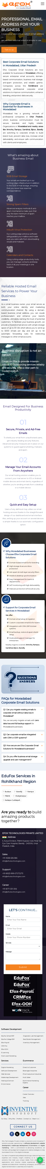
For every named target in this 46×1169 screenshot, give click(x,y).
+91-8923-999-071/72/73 (12, 873)
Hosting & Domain (7, 1081)
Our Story (4, 1119)
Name (8, 916)
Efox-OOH (4, 1049)
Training (26, 1101)
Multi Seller (27, 1077)
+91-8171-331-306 (9, 889)
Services (8, 943)
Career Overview (28, 1094)
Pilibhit (7, 796)
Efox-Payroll (5, 1042)
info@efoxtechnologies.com (13, 861)
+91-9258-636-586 (9, 858)
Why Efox (12, 1119)
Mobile (8, 934)
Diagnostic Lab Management (33, 1036)
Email (8, 925)
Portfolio (19, 1119)
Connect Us (23, 1126)
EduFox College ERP (8, 1039)
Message (9, 952)
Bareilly (19, 792)
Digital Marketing (7, 1067)
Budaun (8, 792)
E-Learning (5, 1052)
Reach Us (36, 1119)
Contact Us (27, 1119)
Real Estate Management (32, 1039)
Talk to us (9, 50)
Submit (23, 967)
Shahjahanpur (20, 796)
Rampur (30, 792)
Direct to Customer (29, 1067)
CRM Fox (4, 1046)
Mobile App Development (9, 1077)
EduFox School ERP (7, 1036)
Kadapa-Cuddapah (12, 800)
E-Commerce (5, 1084)
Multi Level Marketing (8, 1056)
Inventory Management (31, 1042)
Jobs (24, 1097)
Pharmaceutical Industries (32, 1074)
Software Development (9, 1071)
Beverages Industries (30, 1071)
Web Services (5, 1074)
